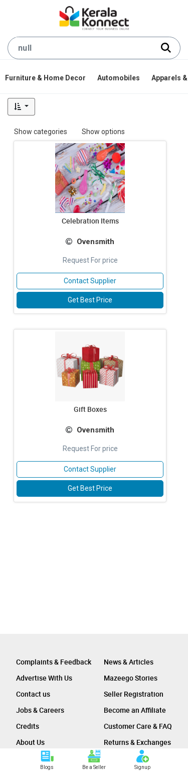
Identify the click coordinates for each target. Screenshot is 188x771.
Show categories (40, 132)
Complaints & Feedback (53, 662)
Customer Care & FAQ (138, 726)
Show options (103, 132)
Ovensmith (95, 241)
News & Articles (128, 662)
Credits (27, 726)
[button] (21, 107)
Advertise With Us (44, 678)
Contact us (33, 694)
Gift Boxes (90, 409)
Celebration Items (90, 221)
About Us (30, 742)
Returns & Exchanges (137, 742)
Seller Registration (133, 694)
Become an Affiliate (135, 710)
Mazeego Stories (130, 678)
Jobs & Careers (40, 710)
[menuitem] (46, 78)
